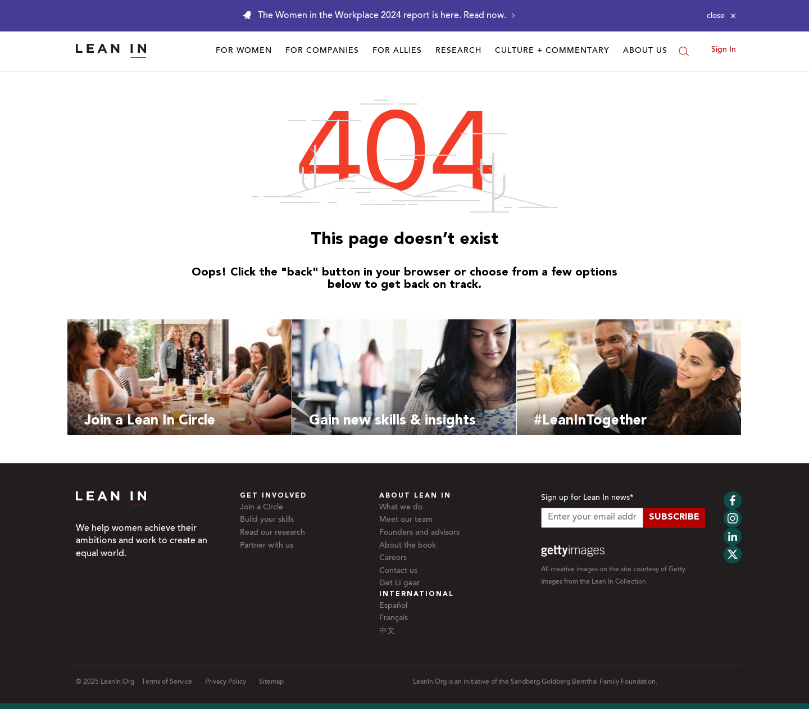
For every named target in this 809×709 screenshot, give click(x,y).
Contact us (398, 571)
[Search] (684, 51)
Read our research (272, 533)
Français (393, 618)
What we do (400, 508)
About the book (407, 546)
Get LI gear (399, 584)
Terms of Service (167, 682)
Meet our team (406, 520)
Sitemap (271, 682)
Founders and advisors (419, 533)
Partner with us (266, 546)
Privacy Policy (225, 682)
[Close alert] (721, 16)
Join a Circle (261, 508)
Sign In (723, 50)
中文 (387, 631)
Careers (393, 558)
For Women (244, 51)
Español (393, 606)
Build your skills (267, 520)
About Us (645, 51)
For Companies (322, 51)
